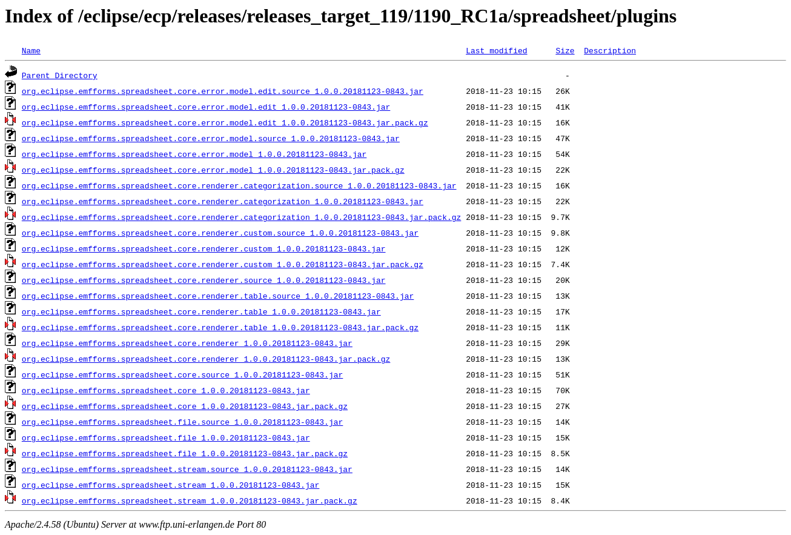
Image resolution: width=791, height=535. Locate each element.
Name (31, 50)
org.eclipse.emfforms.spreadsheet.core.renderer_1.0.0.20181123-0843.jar (187, 342)
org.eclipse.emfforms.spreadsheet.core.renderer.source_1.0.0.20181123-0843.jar (204, 279)
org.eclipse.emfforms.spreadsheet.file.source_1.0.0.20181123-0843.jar (182, 421)
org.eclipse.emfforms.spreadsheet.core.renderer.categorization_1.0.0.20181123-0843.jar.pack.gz (241, 216)
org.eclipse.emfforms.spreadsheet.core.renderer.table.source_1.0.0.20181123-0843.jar (218, 295)
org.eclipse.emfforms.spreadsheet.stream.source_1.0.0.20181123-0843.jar (187, 469)
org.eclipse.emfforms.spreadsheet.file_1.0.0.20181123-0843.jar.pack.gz (185, 453)
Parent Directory (60, 75)
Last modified (496, 50)
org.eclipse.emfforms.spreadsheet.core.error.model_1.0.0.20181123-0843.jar (194, 153)
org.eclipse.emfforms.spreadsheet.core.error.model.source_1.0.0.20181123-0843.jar (211, 138)
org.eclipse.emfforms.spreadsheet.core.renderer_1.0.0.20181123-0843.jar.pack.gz (206, 358)
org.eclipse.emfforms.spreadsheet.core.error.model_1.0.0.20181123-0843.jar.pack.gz (213, 169)
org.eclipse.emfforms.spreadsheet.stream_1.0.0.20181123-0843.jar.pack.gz (189, 500)
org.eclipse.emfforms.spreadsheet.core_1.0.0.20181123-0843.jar (166, 390)
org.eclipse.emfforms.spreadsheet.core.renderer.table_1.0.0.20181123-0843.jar (201, 311)
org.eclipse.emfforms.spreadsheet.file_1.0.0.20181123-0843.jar (166, 437)
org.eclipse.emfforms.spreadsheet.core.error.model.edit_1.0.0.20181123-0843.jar (206, 106)
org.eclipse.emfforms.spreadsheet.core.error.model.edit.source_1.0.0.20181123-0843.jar (222, 90)
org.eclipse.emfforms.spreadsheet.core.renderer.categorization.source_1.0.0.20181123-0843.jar (239, 185)
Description (610, 50)
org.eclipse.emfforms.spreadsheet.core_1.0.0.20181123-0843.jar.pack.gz (185, 405)
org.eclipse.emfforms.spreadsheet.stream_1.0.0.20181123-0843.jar (170, 484)
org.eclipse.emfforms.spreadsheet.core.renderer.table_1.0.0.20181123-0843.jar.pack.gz (220, 327)
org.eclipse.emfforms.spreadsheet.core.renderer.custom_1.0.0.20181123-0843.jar (204, 248)
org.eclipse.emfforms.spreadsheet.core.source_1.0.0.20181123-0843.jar (182, 374)
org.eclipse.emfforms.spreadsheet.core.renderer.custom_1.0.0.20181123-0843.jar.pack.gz (222, 264)
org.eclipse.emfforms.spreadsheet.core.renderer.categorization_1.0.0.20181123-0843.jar (222, 201)
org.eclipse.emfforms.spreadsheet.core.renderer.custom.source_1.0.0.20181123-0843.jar (220, 232)
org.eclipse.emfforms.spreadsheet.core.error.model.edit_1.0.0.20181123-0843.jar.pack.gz (225, 122)
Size (564, 50)
